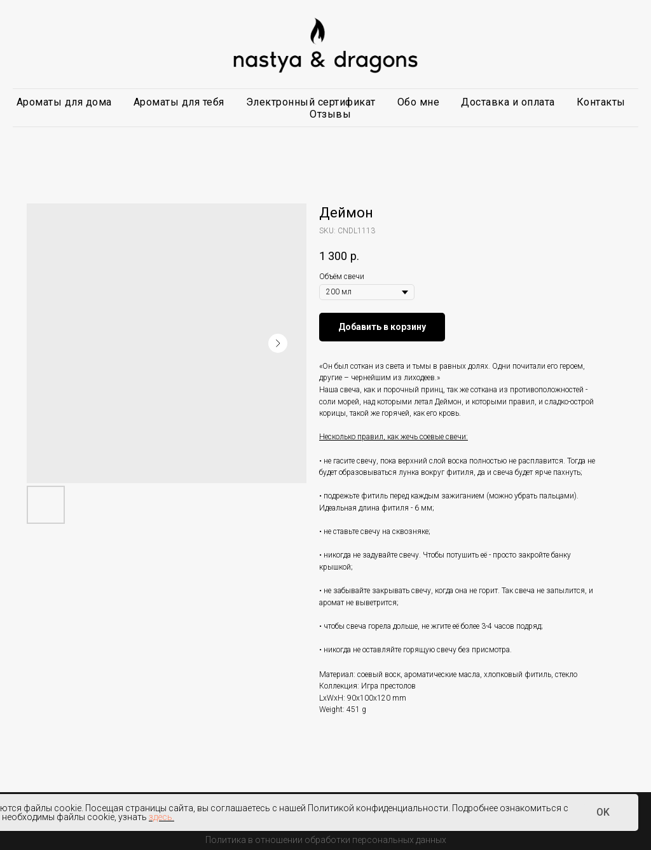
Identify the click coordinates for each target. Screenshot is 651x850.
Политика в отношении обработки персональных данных (325, 840)
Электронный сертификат (311, 102)
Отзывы (330, 114)
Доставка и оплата (508, 102)
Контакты (601, 102)
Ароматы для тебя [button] (179, 102)
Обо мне (418, 102)
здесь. (161, 817)
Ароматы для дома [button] (64, 102)
